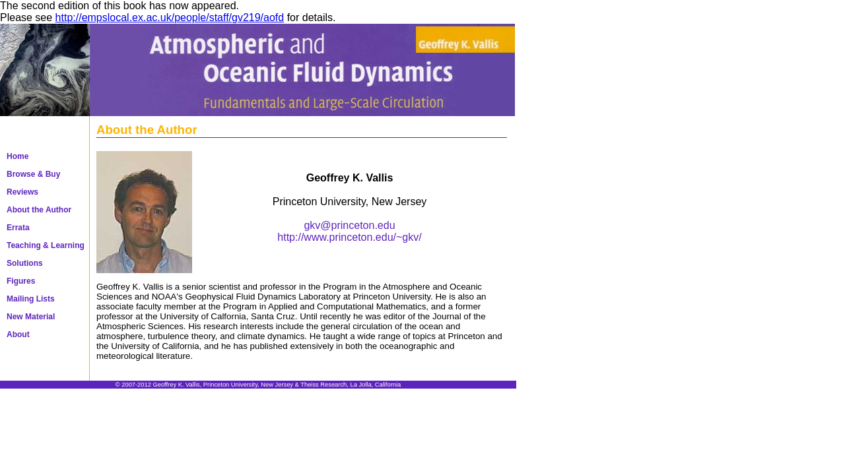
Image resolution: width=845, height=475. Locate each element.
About (18, 334)
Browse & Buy (33, 174)
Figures (21, 281)
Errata (18, 227)
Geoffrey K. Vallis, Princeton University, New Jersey (222, 384)
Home (17, 156)
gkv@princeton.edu (349, 225)
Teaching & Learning (45, 245)
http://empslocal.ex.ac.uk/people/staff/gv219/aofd (170, 17)
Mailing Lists (31, 298)
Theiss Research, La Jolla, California (350, 384)
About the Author (39, 209)
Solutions (25, 263)
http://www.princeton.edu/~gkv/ (349, 237)
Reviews (22, 192)
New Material (31, 316)
